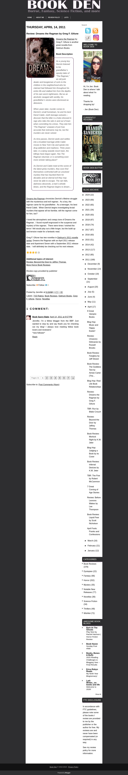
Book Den (53, 767)
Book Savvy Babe (40, 317)
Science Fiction (90, 601)
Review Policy (54, 17)
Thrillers (87, 609)
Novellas (46, 299)
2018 (87, 225)
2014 (87, 245)
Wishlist (87, 613)
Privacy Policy (73, 767)
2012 (87, 255)
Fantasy (87, 576)
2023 (87, 200)
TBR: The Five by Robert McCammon (93, 479)
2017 (87, 230)
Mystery (87, 585)
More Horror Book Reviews (38, 265)
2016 (87, 235)
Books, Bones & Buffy (93, 654)
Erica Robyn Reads (92, 670)
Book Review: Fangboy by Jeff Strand (93, 356)
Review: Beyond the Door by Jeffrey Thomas (46, 262)
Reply (35, 337)
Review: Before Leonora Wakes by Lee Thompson (94, 503)
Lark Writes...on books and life (93, 683)
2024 (87, 195)
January (91, 551)
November (92, 269)
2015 (87, 240)
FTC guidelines (89, 709)
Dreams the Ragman (65, 39)
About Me (40, 17)
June (90, 297)
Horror (38, 299)
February (92, 546)
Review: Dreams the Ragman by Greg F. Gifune (93, 398)
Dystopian (88, 571)
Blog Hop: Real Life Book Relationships (94, 384)
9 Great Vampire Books (91, 314)
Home (29, 17)
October (91, 274)
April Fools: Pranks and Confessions (93, 531)
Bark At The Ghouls (91, 629)
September (92, 279)
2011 (87, 260)
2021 (87, 210)
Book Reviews (51, 296)
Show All (98, 694)
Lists (66, 17)
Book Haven (92, 644)
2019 (87, 220)
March (91, 541)
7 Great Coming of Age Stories (93, 489)
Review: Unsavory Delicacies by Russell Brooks (94, 342)
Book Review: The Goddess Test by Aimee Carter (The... (94, 370)
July (90, 292)
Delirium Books (65, 296)
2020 (87, 215)
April (90, 307)
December (92, 264)
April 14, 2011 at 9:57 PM (61, 317)
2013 (87, 250)
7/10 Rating (38, 296)
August (91, 287)
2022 (87, 205)
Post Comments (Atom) (49, 385)
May (90, 302)
